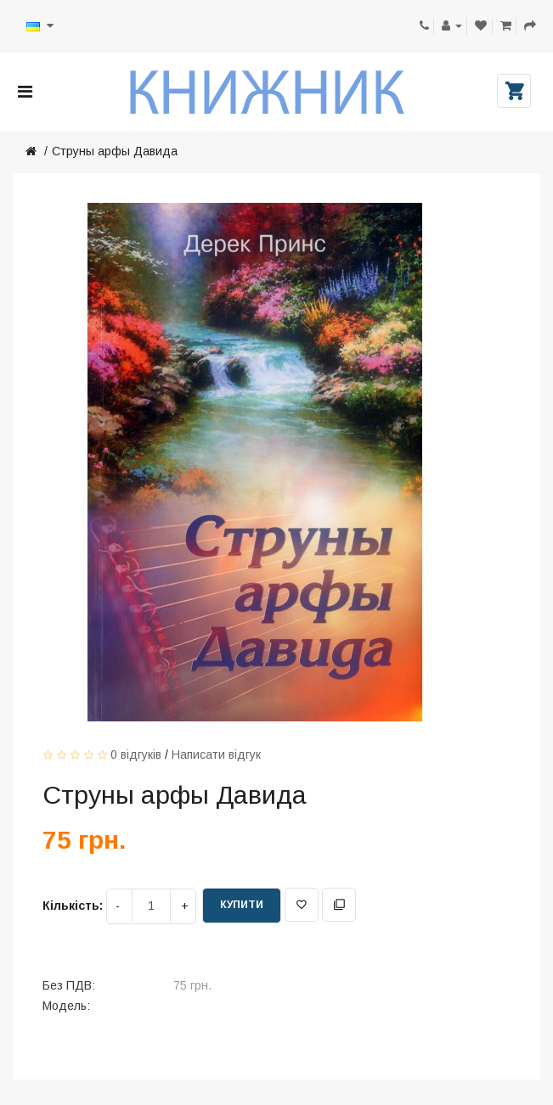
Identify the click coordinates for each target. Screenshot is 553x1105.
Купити (241, 905)
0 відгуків (135, 754)
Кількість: (72, 905)
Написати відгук (216, 754)
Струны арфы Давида (115, 151)
